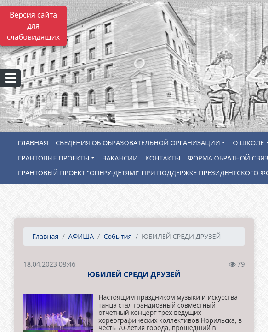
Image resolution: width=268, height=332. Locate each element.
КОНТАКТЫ (163, 158)
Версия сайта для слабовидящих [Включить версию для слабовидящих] (33, 26)
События (117, 236)
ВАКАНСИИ (120, 158)
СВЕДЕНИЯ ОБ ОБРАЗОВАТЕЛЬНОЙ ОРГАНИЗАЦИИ (138, 142)
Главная (45, 236)
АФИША (81, 236)
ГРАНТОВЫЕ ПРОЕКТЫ (53, 158)
